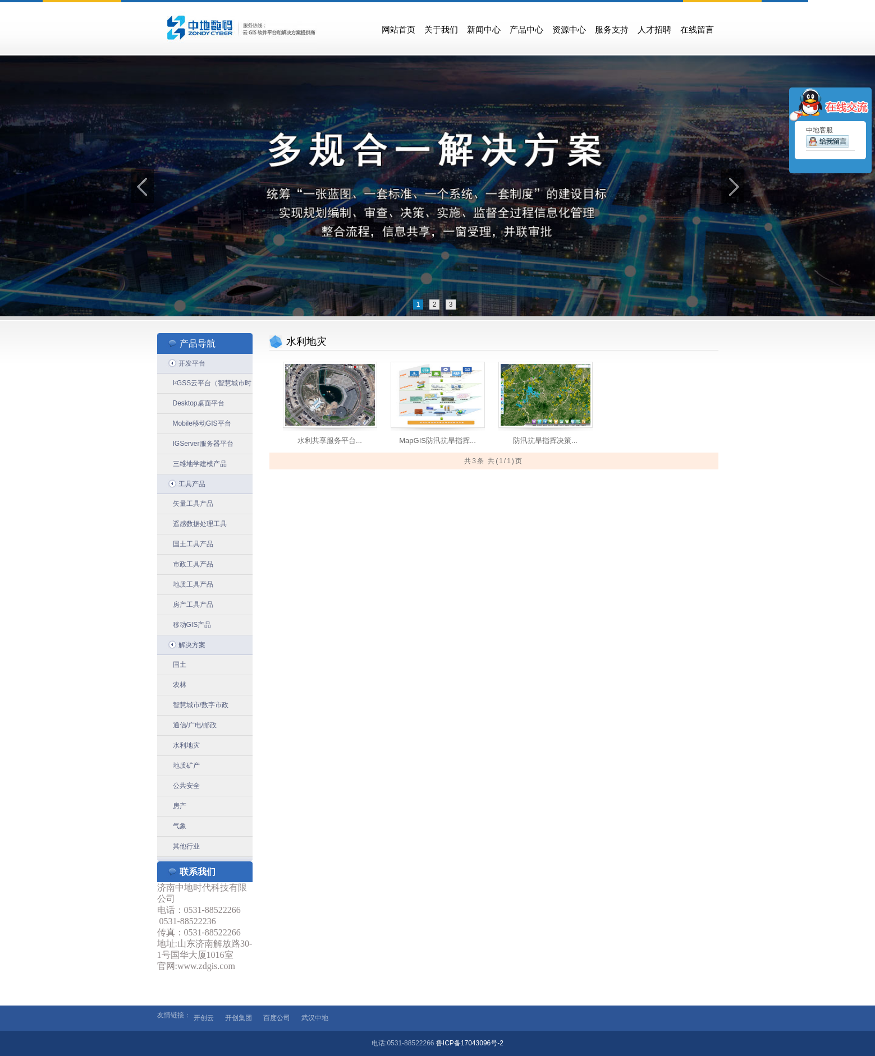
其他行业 (186, 846)
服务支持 (612, 29)
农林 (179, 685)
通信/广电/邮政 (195, 725)
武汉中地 (314, 1018)
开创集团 (238, 1018)
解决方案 (191, 645)
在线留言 (697, 29)
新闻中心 (484, 29)
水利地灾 (186, 745)
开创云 (204, 1018)
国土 (179, 664)
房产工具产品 (193, 604)
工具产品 (191, 484)
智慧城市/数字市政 (200, 705)
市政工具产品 (193, 564)
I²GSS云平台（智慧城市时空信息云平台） (212, 386)
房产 (179, 806)
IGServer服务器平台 (203, 444)
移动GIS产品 (192, 625)
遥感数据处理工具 (200, 524)
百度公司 (276, 1018)
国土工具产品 (193, 544)
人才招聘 (654, 29)
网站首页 (398, 29)
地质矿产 (186, 765)
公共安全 (186, 786)
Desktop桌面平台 (199, 403)
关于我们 (441, 29)
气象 (179, 826)
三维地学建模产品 (200, 464)
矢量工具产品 (193, 504)
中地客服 (827, 138)
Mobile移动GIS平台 (202, 423)
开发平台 (191, 363)
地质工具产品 (193, 584)
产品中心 (526, 29)
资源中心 (569, 29)
